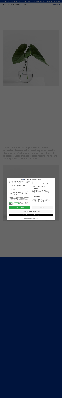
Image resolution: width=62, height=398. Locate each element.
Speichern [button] (42, 206)
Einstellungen (17, 202)
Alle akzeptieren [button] (20, 206)
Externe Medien (36, 195)
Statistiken (35, 187)
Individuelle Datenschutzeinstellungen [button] (31, 214)
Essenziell (35, 181)
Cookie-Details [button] (26, 217)
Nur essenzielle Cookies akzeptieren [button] (31, 210)
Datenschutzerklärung (13, 201)
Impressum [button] (36, 217)
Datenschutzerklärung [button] (31, 217)
